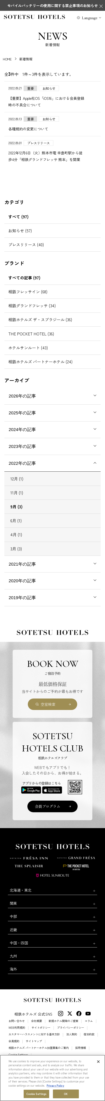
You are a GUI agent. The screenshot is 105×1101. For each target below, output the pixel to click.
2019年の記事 (22, 597)
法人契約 (71, 1034)
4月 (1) (16, 534)
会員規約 (14, 1041)
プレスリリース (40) (26, 244)
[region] (52, 1078)
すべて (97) (18, 217)
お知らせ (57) (20, 231)
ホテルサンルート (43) (28, 348)
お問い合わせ (17, 1021)
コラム (89, 1021)
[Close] (98, 1061)
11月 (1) (16, 493)
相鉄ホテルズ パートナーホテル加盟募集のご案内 (39, 1047)
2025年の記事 (22, 412)
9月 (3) (16, 507)
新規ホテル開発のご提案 (63, 1021)
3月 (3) (16, 549)
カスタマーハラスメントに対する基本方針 (34, 1034)
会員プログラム (47, 806)
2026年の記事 (22, 396)
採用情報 (80, 1047)
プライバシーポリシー (70, 1027)
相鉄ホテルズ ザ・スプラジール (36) (40, 319)
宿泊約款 (89, 1034)
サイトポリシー (41, 1027)
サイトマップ (34, 1041)
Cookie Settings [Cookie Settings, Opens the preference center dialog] (36, 1094)
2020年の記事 (22, 580)
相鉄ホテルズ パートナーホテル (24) (40, 362)
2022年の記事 (22, 463)
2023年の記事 (22, 446)
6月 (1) (16, 521)
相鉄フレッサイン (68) (28, 292)
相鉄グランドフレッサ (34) (32, 306)
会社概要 (36, 1021)
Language (89, 17)
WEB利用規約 (17, 1027)
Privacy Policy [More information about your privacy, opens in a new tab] (55, 1085)
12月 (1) (16, 479)
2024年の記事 (22, 429)
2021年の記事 (22, 564)
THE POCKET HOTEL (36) (31, 334)
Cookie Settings (18, 1054)
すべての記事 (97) (24, 278)
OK (66, 1094)
